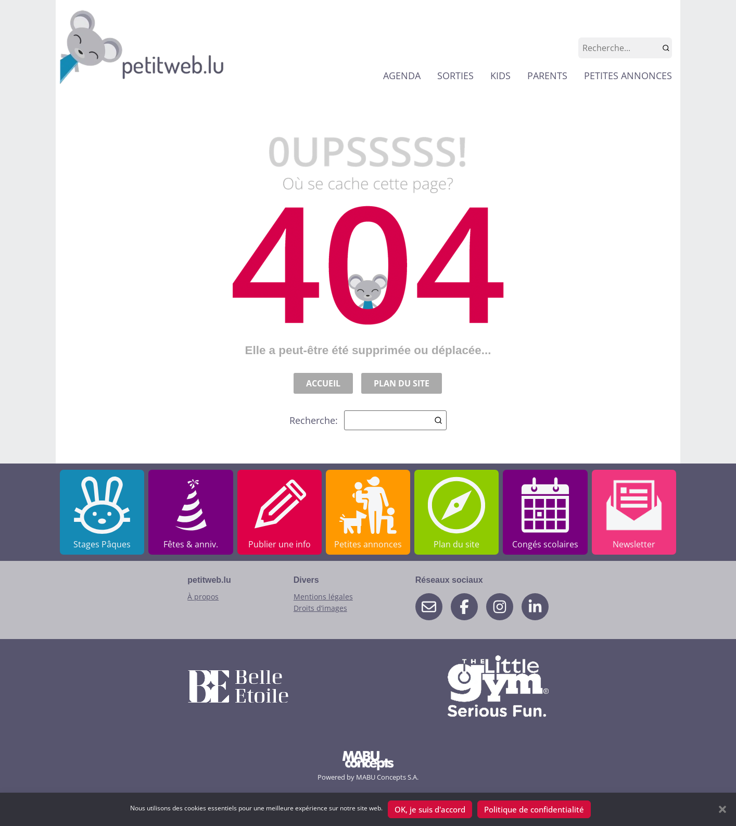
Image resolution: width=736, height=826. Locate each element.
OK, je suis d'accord (430, 809)
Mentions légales (323, 597)
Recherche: (368, 420)
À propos (203, 597)
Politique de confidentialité (534, 809)
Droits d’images (320, 608)
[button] (722, 809)
